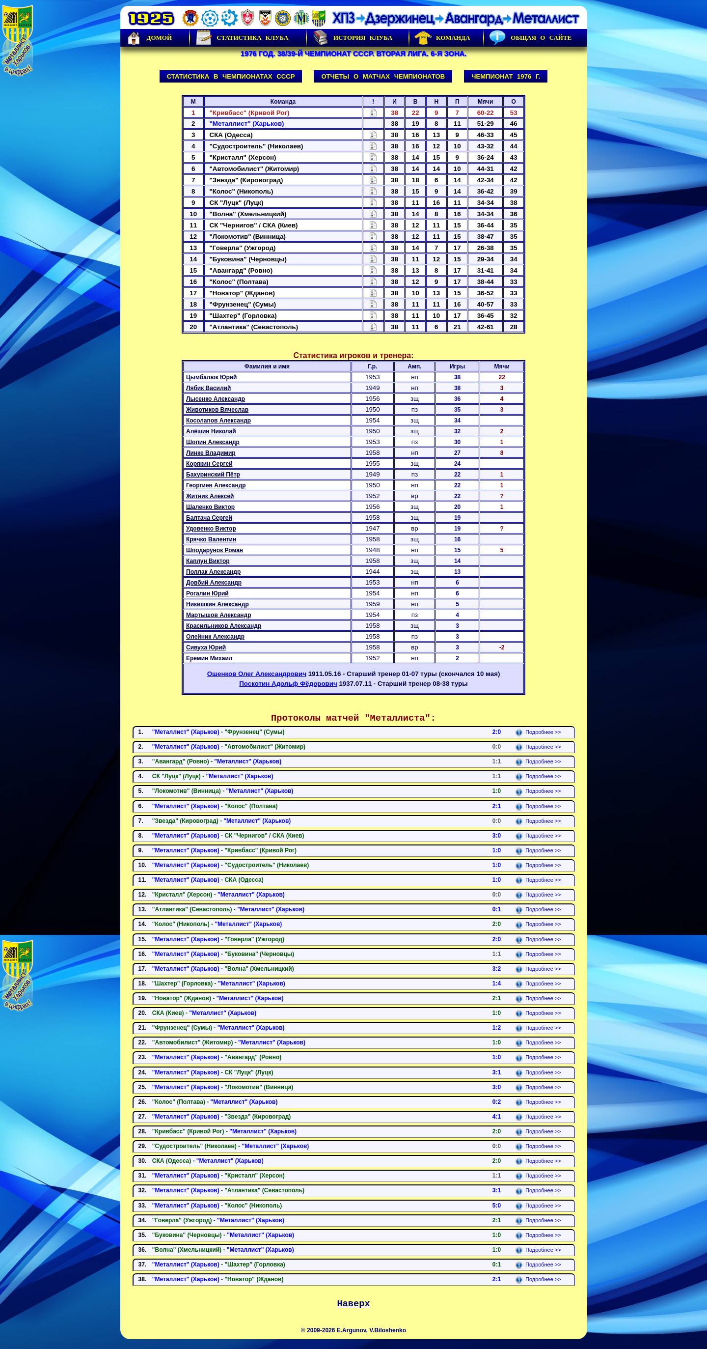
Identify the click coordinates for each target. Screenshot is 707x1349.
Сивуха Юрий (206, 647)
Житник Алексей (210, 496)
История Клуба (352, 38)
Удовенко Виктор (211, 528)
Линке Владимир (211, 453)
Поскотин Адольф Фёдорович (288, 683)
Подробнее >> (538, 732)
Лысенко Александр (215, 398)
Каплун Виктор (208, 561)
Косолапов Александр (218, 420)
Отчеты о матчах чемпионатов (383, 76)
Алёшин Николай (211, 431)
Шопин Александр (213, 442)
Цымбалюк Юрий (211, 377)
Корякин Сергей (209, 463)
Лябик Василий (208, 388)
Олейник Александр (215, 636)
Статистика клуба (241, 38)
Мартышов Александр (218, 615)
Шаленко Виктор (210, 507)
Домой (148, 38)
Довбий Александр (214, 582)
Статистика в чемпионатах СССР (231, 76)
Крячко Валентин (211, 539)
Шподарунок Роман (214, 550)
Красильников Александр (223, 625)
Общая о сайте (530, 38)
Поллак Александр (213, 571)
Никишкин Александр (217, 604)
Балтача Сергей (209, 517)
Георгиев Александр (216, 485)
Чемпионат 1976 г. (505, 76)
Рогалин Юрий (207, 593)
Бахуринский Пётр (213, 474)
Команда (442, 38)
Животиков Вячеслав (217, 409)
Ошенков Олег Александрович (256, 673)
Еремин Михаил (209, 658)
